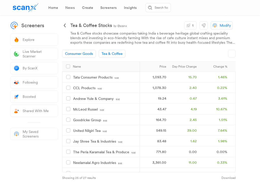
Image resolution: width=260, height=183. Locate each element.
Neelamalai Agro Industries (97, 163)
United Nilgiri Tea (90, 131)
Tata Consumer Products (96, 77)
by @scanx (120, 26)
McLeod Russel (88, 109)
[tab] (53, 7)
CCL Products (87, 88)
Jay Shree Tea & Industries (97, 141)
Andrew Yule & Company (96, 99)
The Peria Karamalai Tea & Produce (104, 152)
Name (77, 66)
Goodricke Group (90, 120)
